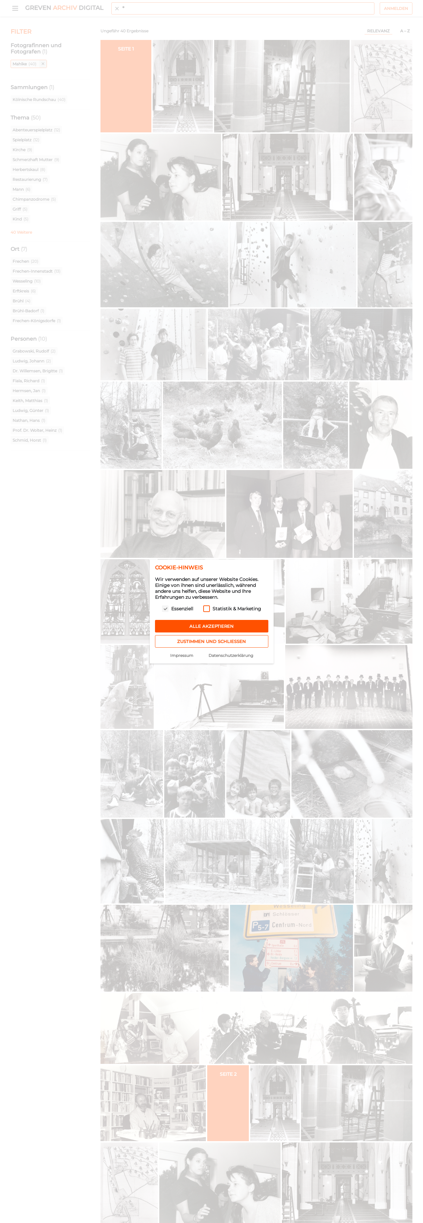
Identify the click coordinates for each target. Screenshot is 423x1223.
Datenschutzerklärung (231, 655)
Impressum (181, 655)
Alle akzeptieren (211, 626)
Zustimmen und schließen (211, 641)
